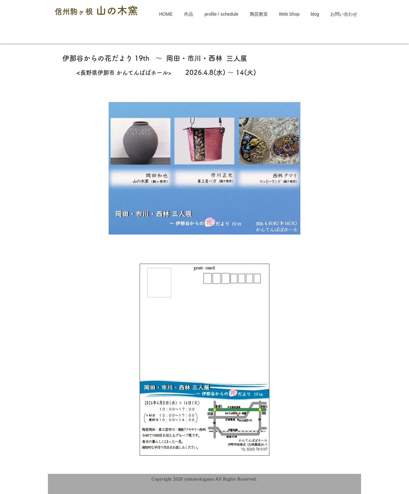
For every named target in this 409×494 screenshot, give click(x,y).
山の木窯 (117, 10)
